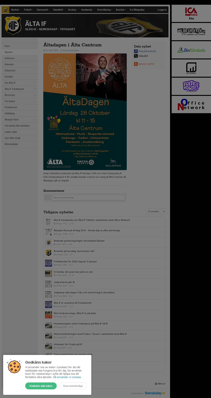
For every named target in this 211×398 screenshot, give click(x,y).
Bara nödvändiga (73, 385)
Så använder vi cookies (67, 377)
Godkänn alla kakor (40, 385)
